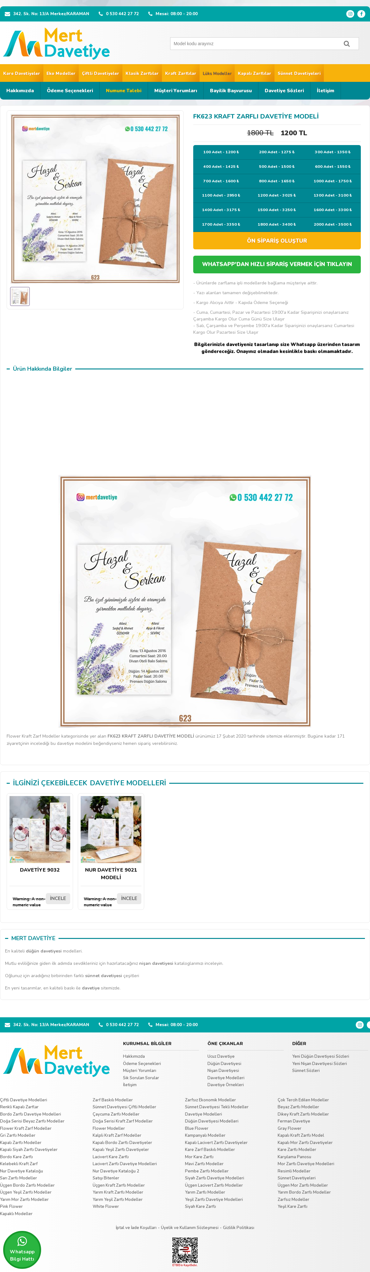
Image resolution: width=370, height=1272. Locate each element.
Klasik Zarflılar (142, 73)
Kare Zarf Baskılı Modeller (210, 1150)
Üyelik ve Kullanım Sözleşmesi (190, 1228)
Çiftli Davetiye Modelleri (23, 1100)
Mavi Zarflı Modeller (204, 1164)
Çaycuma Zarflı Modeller (116, 1114)
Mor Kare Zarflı (199, 1157)
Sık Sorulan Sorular (141, 1078)
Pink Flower (11, 1206)
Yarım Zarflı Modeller (205, 1192)
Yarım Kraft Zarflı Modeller (118, 1192)
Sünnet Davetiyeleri (299, 73)
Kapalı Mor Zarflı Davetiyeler (305, 1143)
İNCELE (58, 898)
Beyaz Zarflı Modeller (298, 1107)
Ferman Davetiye (294, 1121)
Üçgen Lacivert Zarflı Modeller (214, 1185)
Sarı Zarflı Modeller (18, 1178)
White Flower (106, 1206)
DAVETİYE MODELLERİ (128, 783)
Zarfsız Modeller (293, 1199)
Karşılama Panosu (294, 1157)
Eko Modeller (61, 73)
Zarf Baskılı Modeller (113, 1100)
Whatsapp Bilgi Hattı (22, 1249)
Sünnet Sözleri (306, 1071)
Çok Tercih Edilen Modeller (303, 1100)
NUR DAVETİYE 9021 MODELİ (111, 838)
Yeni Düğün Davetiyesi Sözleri (320, 1056)
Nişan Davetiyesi (223, 1071)
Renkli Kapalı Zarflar (19, 1107)
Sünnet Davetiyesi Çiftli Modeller (124, 1107)
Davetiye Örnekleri (225, 1085)
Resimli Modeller (294, 1171)
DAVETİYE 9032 (39, 834)
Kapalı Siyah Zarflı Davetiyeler (29, 1150)
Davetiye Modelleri (225, 1078)
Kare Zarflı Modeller (297, 1150)
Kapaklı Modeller (16, 1214)
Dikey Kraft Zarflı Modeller (303, 1114)
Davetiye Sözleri (284, 91)
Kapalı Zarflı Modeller (20, 1143)
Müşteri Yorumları (175, 91)
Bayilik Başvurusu (231, 91)
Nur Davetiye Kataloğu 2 (116, 1171)
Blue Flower (196, 1128)
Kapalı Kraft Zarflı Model (301, 1135)
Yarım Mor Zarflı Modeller (24, 1199)
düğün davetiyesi (44, 951)
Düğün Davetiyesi (224, 1064)
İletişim (325, 91)
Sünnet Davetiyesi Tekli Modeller (217, 1107)
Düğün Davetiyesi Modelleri (211, 1121)
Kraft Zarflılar (180, 73)
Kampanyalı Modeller (205, 1135)
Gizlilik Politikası (238, 1228)
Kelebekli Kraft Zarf (19, 1164)
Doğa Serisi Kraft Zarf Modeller (123, 1121)
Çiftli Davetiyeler (100, 73)
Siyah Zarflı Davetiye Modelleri (214, 1178)
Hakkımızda (20, 91)
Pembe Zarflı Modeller (207, 1171)
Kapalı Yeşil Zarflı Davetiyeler (121, 1150)
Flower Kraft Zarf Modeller (26, 1128)
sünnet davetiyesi (103, 976)
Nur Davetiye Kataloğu (21, 1171)
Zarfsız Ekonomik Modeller (210, 1100)
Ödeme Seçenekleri (70, 91)
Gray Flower (289, 1128)
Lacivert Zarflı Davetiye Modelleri (125, 1164)
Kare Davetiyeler (21, 73)
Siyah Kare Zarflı (200, 1206)
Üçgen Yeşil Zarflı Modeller (26, 1192)
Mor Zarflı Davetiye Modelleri (306, 1164)
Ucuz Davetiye (221, 1056)
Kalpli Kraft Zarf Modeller (117, 1135)
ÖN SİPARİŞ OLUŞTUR (277, 241)
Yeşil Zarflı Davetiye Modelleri (214, 1199)
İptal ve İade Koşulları (136, 1228)
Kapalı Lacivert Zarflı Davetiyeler (216, 1143)
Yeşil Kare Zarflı (292, 1206)
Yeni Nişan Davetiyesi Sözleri (319, 1064)
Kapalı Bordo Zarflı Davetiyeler (122, 1143)
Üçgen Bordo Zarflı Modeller (27, 1185)
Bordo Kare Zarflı (16, 1157)
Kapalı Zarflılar (254, 73)
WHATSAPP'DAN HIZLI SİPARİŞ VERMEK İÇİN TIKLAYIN (277, 264)
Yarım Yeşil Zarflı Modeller (118, 1199)
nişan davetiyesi (156, 963)
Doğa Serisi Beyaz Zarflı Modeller (32, 1121)
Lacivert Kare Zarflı (111, 1157)
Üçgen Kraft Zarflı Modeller (119, 1185)
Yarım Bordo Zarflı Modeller (304, 1192)
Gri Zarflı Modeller (17, 1135)
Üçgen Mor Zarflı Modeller (303, 1185)
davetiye (91, 988)
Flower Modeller (109, 1128)
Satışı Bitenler (106, 1178)
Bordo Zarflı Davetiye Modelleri (30, 1114)
